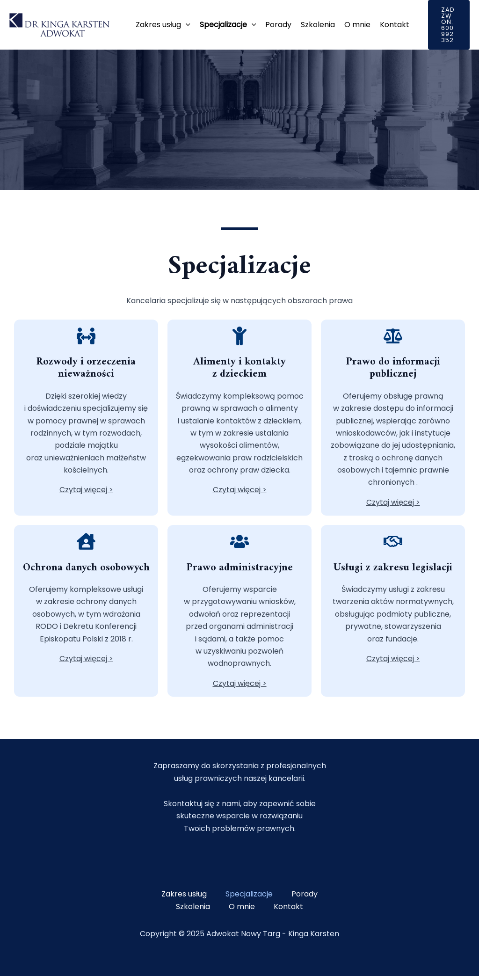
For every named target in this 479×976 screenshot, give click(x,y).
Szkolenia (318, 24)
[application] (185, 25)
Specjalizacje (228, 25)
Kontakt (394, 24)
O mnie (357, 24)
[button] (449, 25)
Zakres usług (163, 25)
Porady (278, 24)
